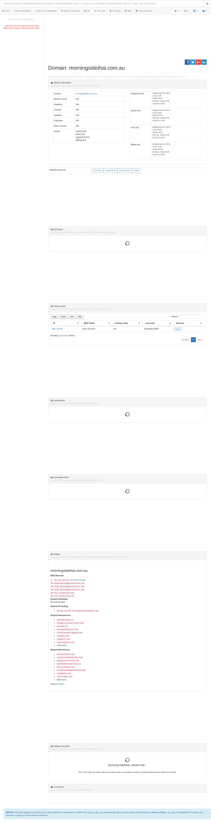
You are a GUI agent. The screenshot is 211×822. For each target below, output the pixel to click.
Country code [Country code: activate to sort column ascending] (121, 323)
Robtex (136, 171)
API (87, 11)
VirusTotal (97, 171)
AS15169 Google (77, 580)
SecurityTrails (124, 171)
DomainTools (110, 171)
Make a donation (144, 11)
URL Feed (99, 11)
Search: (187, 316)
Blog (128, 11)
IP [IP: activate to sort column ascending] (54, 323)
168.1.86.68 (57, 329)
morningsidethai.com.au (86, 93)
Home (6, 11)
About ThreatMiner (22, 11)
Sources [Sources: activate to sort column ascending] (180, 323)
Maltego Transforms (70, 11)
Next (200, 340)
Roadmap (115, 11)
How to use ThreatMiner (46, 11)
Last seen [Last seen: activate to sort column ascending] (150, 323)
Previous (185, 340)
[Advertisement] (22, 51)
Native (178, 329)
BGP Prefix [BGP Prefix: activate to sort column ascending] (89, 323)
